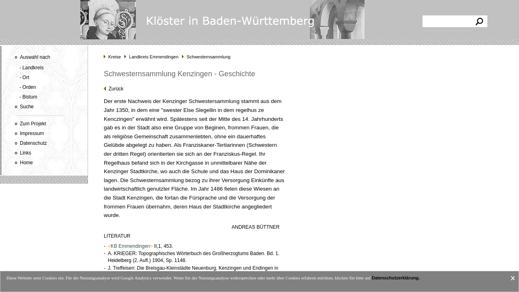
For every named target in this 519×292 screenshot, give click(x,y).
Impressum (32, 133)
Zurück (113, 89)
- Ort (24, 77)
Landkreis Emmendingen (153, 56)
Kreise (114, 56)
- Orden (27, 87)
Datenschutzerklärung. (396, 277)
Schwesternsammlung (208, 56)
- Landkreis (31, 68)
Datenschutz (33, 143)
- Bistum (28, 97)
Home (26, 162)
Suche (27, 107)
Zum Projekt (33, 124)
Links (25, 153)
